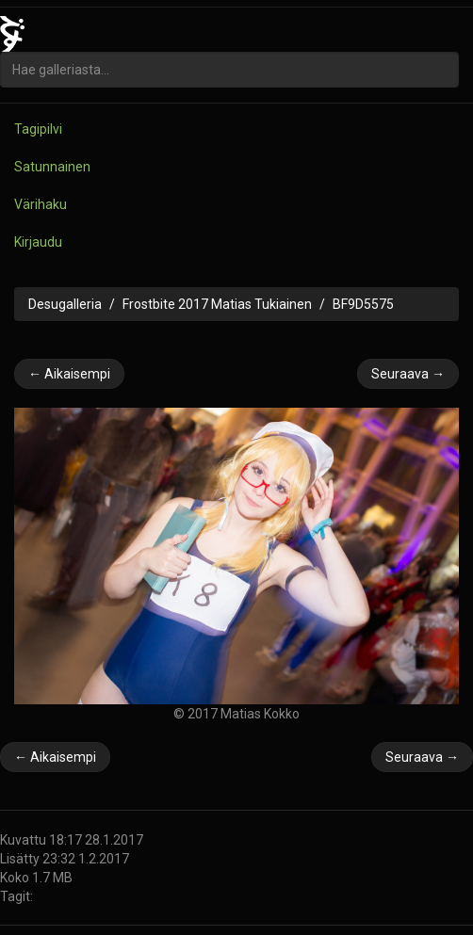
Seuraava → (408, 373)
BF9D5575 (363, 304)
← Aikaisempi (69, 373)
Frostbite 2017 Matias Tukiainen (217, 304)
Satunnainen (52, 166)
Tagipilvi (38, 129)
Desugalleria (65, 304)
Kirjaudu (38, 242)
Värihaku (40, 204)
